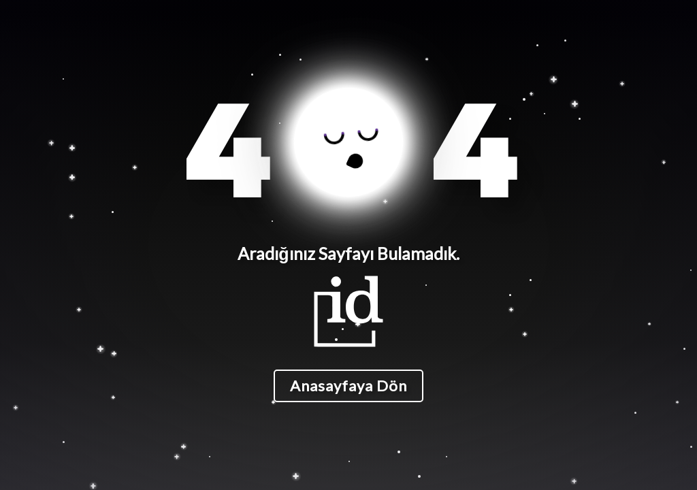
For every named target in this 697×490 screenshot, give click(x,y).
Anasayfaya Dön (348, 385)
